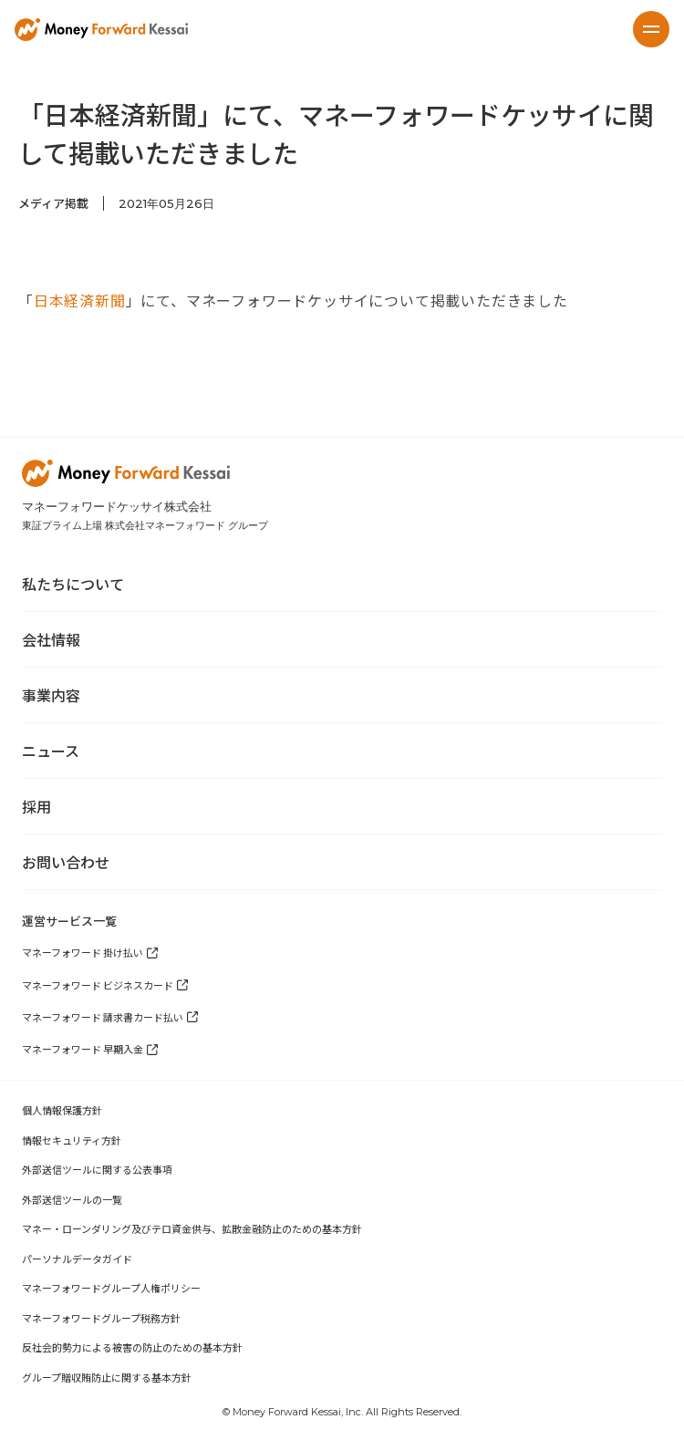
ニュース (50, 750)
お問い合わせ (65, 862)
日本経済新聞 (80, 300)
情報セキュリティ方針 (71, 1140)
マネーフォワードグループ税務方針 (101, 1318)
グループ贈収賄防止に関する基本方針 (107, 1377)
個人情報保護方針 (62, 1110)
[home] (101, 29)
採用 (36, 806)
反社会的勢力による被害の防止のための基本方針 (132, 1347)
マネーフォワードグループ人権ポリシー (111, 1287)
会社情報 (51, 639)
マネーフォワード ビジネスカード (97, 985)
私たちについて (73, 584)
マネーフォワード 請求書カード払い (102, 1017)
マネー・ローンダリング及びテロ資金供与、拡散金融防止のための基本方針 (192, 1228)
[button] (651, 29)
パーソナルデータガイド (77, 1258)
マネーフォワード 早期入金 (82, 1048)
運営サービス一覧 (69, 920)
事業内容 (51, 695)
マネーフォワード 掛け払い (82, 952)
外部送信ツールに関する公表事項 (97, 1169)
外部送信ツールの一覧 (72, 1199)
